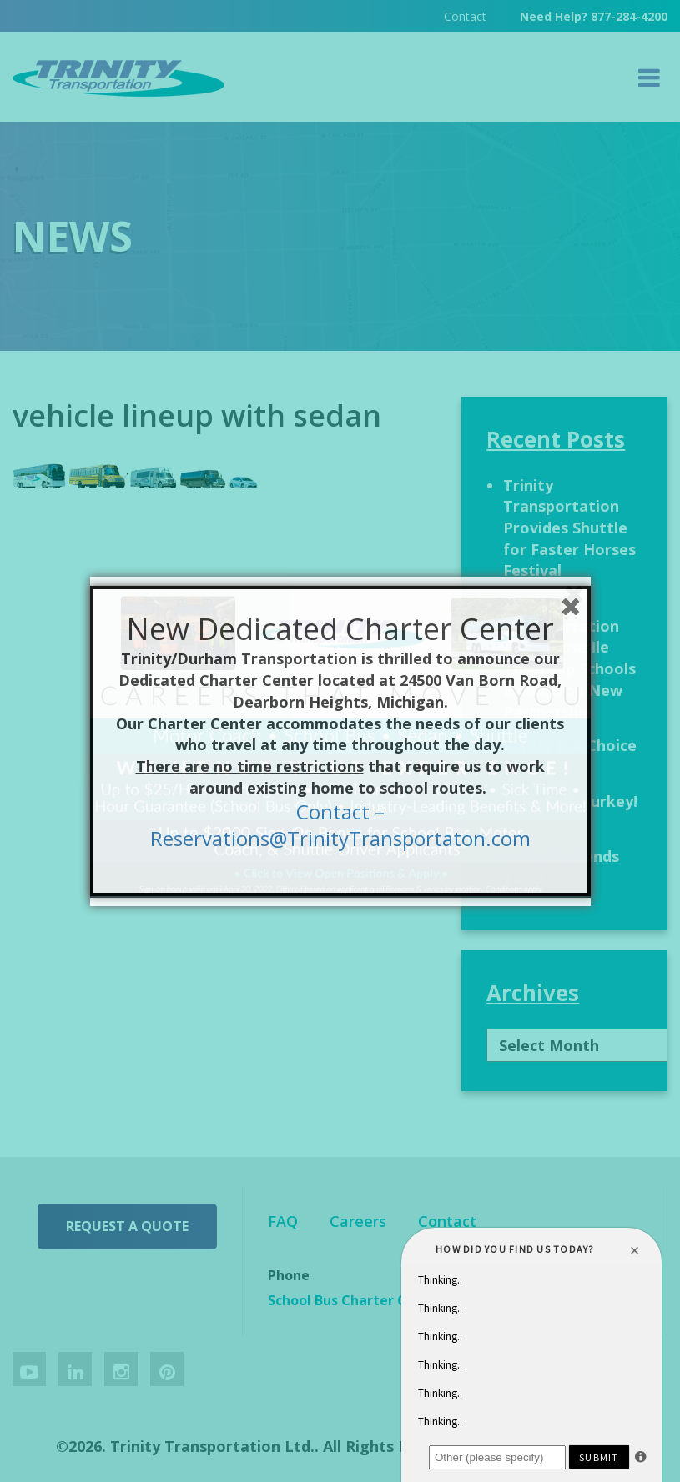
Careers (358, 1221)
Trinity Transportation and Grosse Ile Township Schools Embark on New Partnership (569, 658)
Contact (465, 16)
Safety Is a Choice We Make (570, 756)
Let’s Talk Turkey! (570, 801)
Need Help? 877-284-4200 (593, 16)
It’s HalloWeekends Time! (561, 855)
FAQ (283, 1221)
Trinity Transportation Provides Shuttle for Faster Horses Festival (569, 528)
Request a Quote (127, 1226)
